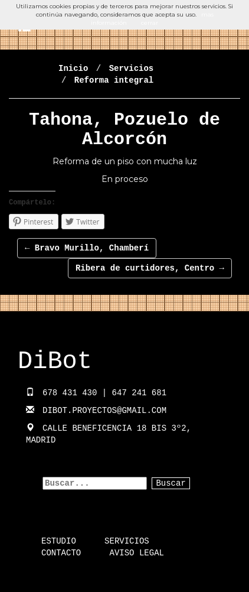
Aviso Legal (137, 553)
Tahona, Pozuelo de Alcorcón (124, 129)
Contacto (61, 553)
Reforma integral (113, 80)
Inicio (73, 68)
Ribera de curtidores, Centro (150, 268)
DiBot (55, 361)
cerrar (149, 22)
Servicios (131, 68)
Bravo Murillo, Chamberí (87, 248)
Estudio (58, 541)
